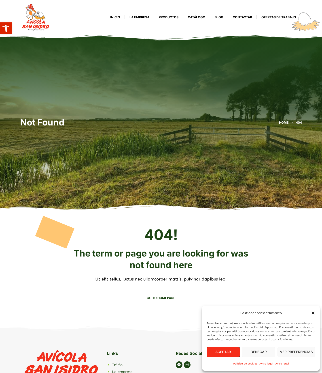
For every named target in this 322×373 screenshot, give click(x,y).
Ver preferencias (296, 352)
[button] (6, 28)
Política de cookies (245, 363)
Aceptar (223, 352)
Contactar (242, 17)
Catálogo (196, 17)
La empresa (139, 17)
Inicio (115, 17)
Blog (219, 17)
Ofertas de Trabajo (278, 17)
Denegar (259, 352)
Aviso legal (266, 363)
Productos (168, 17)
